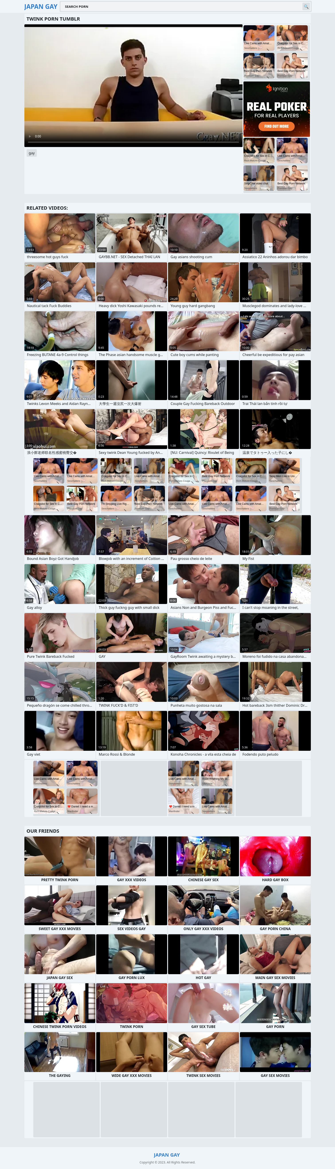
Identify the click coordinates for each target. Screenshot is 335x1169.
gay (32, 153)
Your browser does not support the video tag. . (133, 85)
